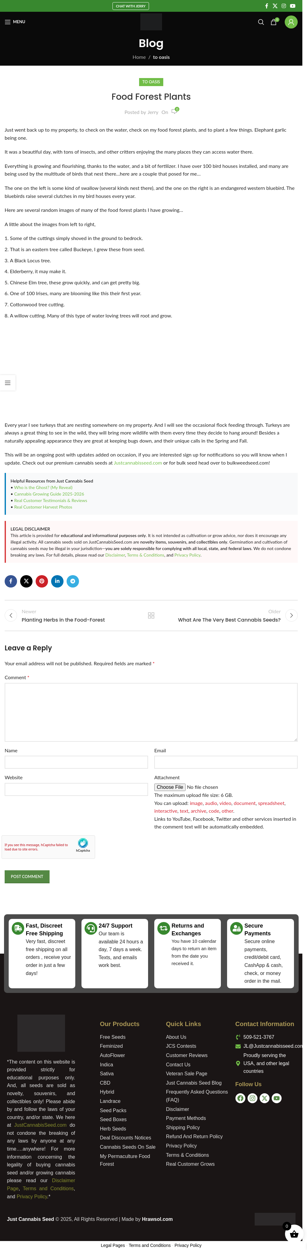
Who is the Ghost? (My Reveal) (43, 487)
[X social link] (274, 6)
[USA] (267, 1138)
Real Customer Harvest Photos (43, 506)
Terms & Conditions (145, 554)
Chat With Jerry (131, 6)
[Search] (261, 22)
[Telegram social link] (73, 581)
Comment (17, 679)
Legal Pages (113, 1247)
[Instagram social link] (283, 6)
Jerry (152, 112)
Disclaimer (115, 554)
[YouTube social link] (293, 6)
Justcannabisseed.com (138, 462)
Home (139, 57)
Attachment (167, 779)
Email (160, 752)
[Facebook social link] (266, 6)
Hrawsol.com (157, 1221)
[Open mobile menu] (15, 22)
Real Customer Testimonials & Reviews (50, 500)
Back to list (151, 616)
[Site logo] (151, 21)
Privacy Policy (187, 554)
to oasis (161, 57)
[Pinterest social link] (42, 581)
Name (11, 752)
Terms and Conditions (48, 1190)
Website (14, 779)
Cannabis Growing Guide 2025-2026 (49, 493)
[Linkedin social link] (57, 581)
